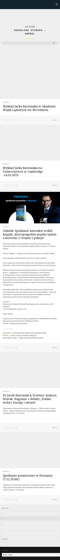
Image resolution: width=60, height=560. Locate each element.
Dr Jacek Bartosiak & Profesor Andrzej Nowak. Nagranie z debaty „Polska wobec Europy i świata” (29, 398)
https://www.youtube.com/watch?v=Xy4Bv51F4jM (36, 253)
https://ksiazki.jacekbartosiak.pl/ (31, 338)
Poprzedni (5, 508)
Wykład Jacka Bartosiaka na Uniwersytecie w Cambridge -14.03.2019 (23, 171)
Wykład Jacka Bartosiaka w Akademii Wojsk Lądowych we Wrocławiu (29, 108)
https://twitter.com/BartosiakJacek (23, 335)
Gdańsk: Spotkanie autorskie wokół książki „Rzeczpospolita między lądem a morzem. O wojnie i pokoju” (29, 234)
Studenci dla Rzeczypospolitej (25, 318)
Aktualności (6, 102)
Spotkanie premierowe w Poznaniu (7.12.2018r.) (27, 477)
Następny (5, 539)
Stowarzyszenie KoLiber (18, 323)
